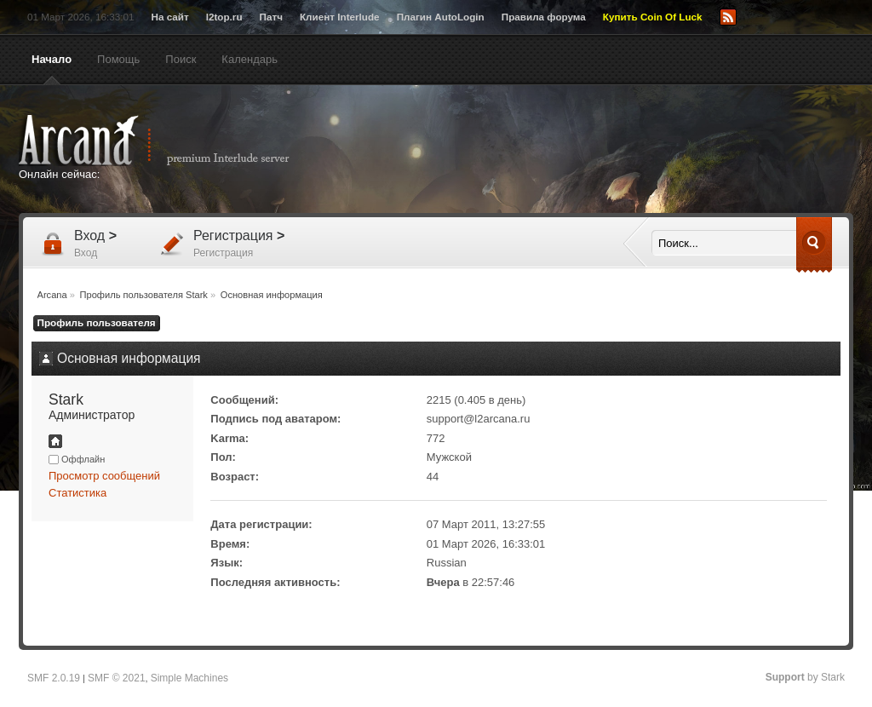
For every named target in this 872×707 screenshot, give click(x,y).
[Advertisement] (602, 150)
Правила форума (544, 16)
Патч (271, 16)
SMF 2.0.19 (53, 678)
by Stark (805, 677)
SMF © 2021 (117, 678)
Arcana (172, 140)
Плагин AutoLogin (441, 16)
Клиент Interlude (340, 16)
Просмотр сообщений (104, 475)
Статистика (77, 492)
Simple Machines (189, 678)
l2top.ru (224, 16)
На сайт (169, 16)
